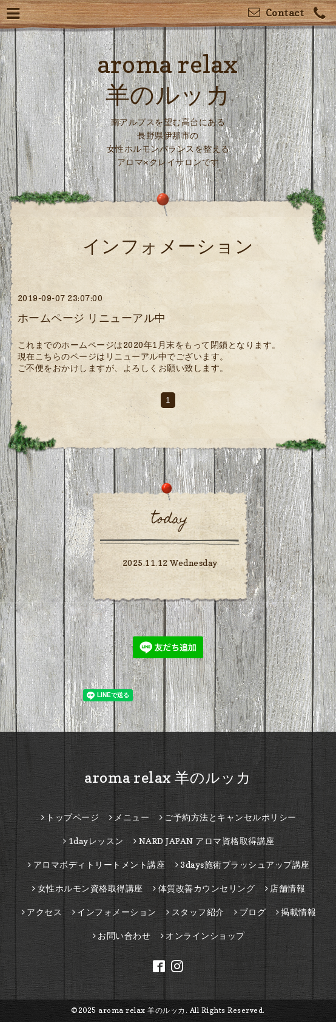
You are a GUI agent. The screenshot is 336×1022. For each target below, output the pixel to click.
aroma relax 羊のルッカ (168, 777)
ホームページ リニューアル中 (92, 318)
